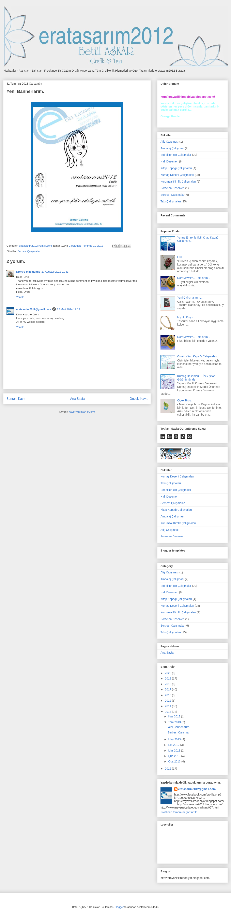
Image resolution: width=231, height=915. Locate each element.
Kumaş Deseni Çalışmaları (177, 174)
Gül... (180, 257)
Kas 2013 (174, 716)
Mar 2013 (174, 750)
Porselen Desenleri (172, 188)
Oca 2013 (174, 761)
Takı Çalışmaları (170, 201)
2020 (168, 673)
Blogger (119, 907)
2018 (168, 684)
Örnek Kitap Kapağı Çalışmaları (197, 356)
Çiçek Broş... (185, 400)
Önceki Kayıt (139, 398)
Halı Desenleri (169, 161)
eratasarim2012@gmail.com (33, 309)
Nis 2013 (174, 744)
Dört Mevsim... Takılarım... (193, 278)
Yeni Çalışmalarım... (190, 297)
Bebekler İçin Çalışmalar (175, 154)
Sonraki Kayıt (15, 398)
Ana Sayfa (77, 398)
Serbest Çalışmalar (28, 251)
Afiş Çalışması (169, 141)
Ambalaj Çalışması (172, 148)
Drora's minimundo (28, 271)
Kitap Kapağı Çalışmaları (176, 168)
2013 (168, 711)
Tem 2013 (174, 722)
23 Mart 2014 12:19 (68, 309)
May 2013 (174, 739)
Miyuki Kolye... (186, 317)
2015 (168, 700)
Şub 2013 (174, 756)
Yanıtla (20, 297)
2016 (168, 695)
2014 (168, 706)
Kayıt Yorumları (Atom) (81, 411)
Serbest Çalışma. (178, 732)
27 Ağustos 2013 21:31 (55, 271)
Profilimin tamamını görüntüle (178, 812)
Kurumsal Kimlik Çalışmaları (178, 181)
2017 (168, 689)
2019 (168, 678)
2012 (168, 768)
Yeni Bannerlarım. (179, 727)
